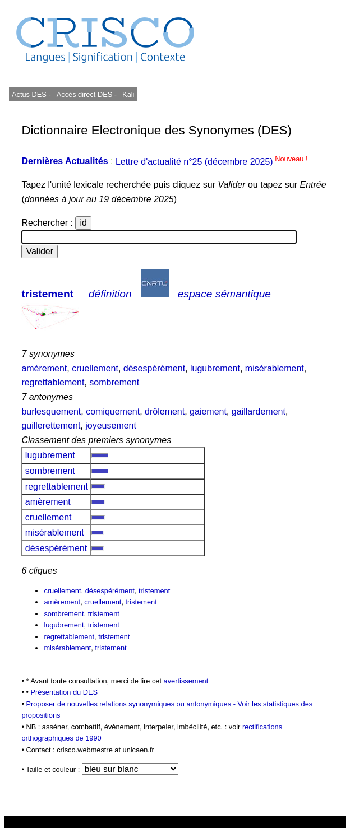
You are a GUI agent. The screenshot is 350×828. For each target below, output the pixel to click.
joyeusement (110, 425)
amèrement (44, 368)
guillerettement (50, 425)
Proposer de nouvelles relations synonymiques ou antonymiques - (131, 704)
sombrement (114, 382)
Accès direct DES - (87, 94)
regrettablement (52, 382)
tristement (47, 294)
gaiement (208, 411)
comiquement (113, 411)
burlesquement (51, 411)
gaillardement (258, 411)
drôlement (165, 411)
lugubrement (215, 368)
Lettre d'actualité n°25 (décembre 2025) (212, 161)
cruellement (95, 368)
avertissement (186, 681)
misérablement (274, 368)
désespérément (154, 368)
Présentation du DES (64, 692)
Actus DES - (31, 94)
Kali (128, 94)
